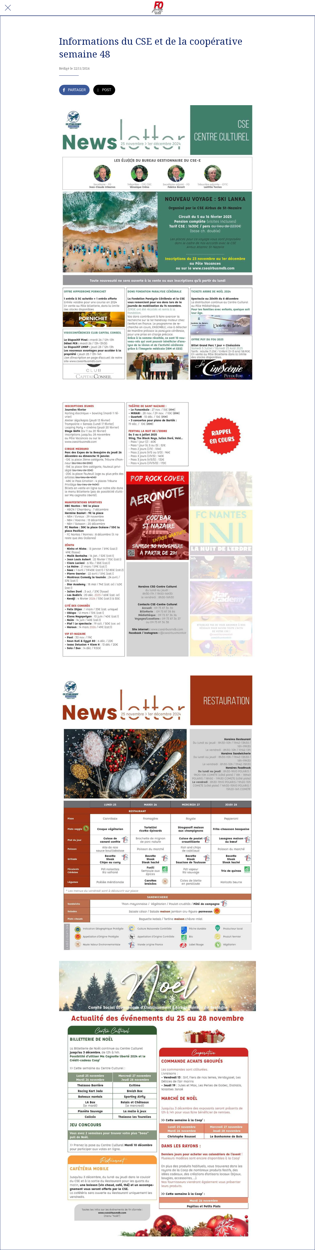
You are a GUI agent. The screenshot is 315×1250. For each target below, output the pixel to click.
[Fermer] (8, 8)
